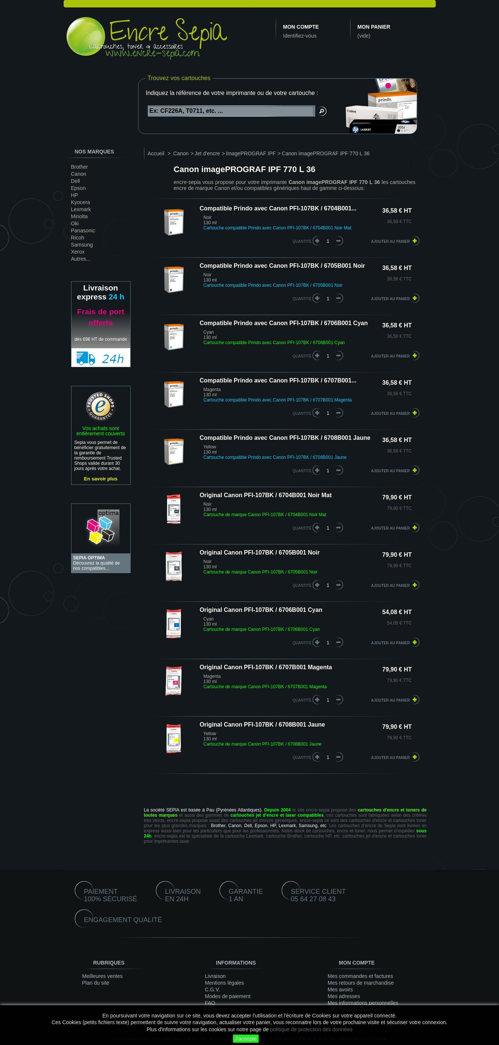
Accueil (156, 153)
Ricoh (77, 238)
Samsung (82, 245)
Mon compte (301, 27)
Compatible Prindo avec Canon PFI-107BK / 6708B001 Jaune (285, 438)
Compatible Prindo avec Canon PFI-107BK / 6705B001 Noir (282, 266)
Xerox (78, 252)
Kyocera (80, 202)
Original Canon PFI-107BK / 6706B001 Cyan (261, 610)
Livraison (215, 976)
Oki (75, 223)
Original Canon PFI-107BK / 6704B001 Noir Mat (266, 495)
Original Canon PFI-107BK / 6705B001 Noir (260, 552)
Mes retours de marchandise (361, 982)
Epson (78, 188)
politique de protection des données (311, 1029)
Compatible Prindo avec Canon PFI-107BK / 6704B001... (278, 208)
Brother (79, 167)
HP (74, 195)
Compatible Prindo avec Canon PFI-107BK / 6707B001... (278, 380)
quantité (302, 241)
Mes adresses (344, 996)
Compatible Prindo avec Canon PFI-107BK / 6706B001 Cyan (284, 323)
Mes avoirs (340, 989)
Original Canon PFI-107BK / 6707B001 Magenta (266, 667)
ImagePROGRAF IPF (251, 153)
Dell (75, 181)
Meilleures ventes (102, 976)
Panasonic (83, 231)
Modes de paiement (228, 996)
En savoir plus (100, 479)
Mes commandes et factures (360, 976)
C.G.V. (212, 989)
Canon (78, 174)
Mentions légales (224, 983)
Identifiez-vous (300, 36)
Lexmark (81, 209)
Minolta (79, 216)
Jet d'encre (207, 153)
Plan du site (95, 983)
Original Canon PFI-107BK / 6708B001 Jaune (262, 724)
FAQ (210, 1003)
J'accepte (246, 1039)
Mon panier (374, 27)
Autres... (80, 259)
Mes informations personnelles (363, 1003)
